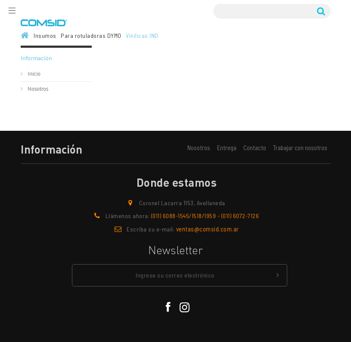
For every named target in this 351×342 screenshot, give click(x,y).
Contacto (254, 147)
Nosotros (37, 89)
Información (36, 58)
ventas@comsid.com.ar (207, 229)
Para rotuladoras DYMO (91, 36)
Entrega (226, 147)
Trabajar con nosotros (300, 147)
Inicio (33, 74)
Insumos (45, 36)
